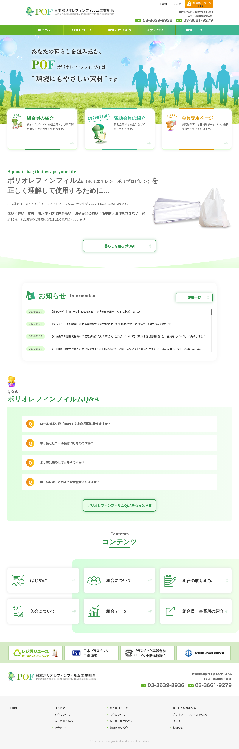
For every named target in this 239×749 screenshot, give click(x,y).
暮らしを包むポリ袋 (119, 245)
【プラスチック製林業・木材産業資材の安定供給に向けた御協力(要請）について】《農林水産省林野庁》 (111, 324)
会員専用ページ (119, 708)
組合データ (194, 30)
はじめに (45, 30)
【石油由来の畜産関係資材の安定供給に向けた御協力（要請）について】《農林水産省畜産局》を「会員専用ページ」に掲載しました (128, 336)
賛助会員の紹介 (119, 727)
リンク (177, 4)
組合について (82, 30)
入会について (157, 30)
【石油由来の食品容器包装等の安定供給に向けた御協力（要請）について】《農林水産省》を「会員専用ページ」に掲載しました (125, 349)
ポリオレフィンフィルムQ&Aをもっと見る (119, 505)
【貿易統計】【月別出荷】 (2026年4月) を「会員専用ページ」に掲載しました (95, 311)
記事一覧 (194, 297)
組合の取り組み (119, 30)
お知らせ (178, 727)
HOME (164, 4)
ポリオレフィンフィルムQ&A (190, 714)
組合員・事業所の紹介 (123, 721)
